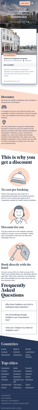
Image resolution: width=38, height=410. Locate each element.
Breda (15, 368)
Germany (16, 352)
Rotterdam (29, 380)
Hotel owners (25, 3)
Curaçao (4, 352)
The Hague (17, 385)
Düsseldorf (5, 374)
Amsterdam (5, 368)
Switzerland (17, 355)
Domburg (28, 371)
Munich (28, 377)
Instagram (6, 398)
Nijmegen (4, 380)
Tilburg (27, 385)
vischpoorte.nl (11, 81)
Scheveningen (6, 385)
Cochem (4, 371)
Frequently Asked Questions (15, 403)
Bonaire (28, 349)
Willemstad (29, 388)
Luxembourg (29, 352)
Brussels (28, 368)
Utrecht (3, 388)
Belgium (16, 349)
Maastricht (17, 377)
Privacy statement (10, 401)
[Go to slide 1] (19, 52)
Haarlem (28, 374)
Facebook (5, 396)
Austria (3, 349)
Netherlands (5, 355)
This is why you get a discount (19, 22)
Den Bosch (17, 371)
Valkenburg (17, 388)
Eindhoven (17, 374)
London (4, 377)
